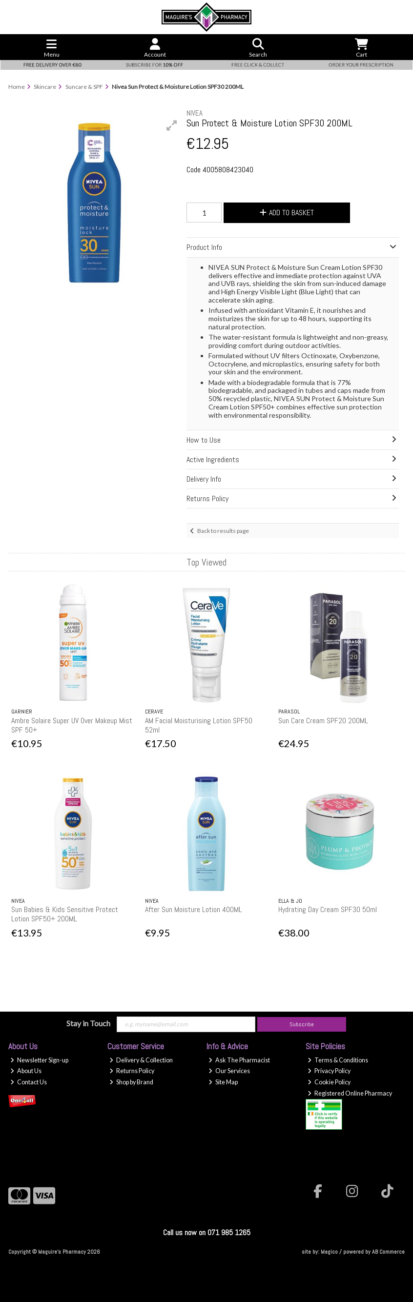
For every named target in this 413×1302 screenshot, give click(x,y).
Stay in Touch (88, 1023)
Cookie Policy (329, 1082)
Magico (329, 1252)
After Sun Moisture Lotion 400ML (193, 909)
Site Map (223, 1082)
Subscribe (301, 1024)
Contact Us (28, 1082)
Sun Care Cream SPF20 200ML (323, 720)
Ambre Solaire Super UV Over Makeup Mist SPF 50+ (71, 725)
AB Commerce (388, 1252)
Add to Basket (287, 212)
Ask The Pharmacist (239, 1060)
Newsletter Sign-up (39, 1060)
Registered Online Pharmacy (350, 1093)
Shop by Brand (131, 1082)
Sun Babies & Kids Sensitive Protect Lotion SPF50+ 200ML (64, 914)
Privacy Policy (329, 1071)
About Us (25, 1071)
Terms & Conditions (338, 1060)
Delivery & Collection (141, 1060)
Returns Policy (131, 1071)
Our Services (229, 1071)
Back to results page (223, 530)
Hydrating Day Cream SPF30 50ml (327, 909)
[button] (172, 125)
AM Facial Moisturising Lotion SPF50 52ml (198, 725)
